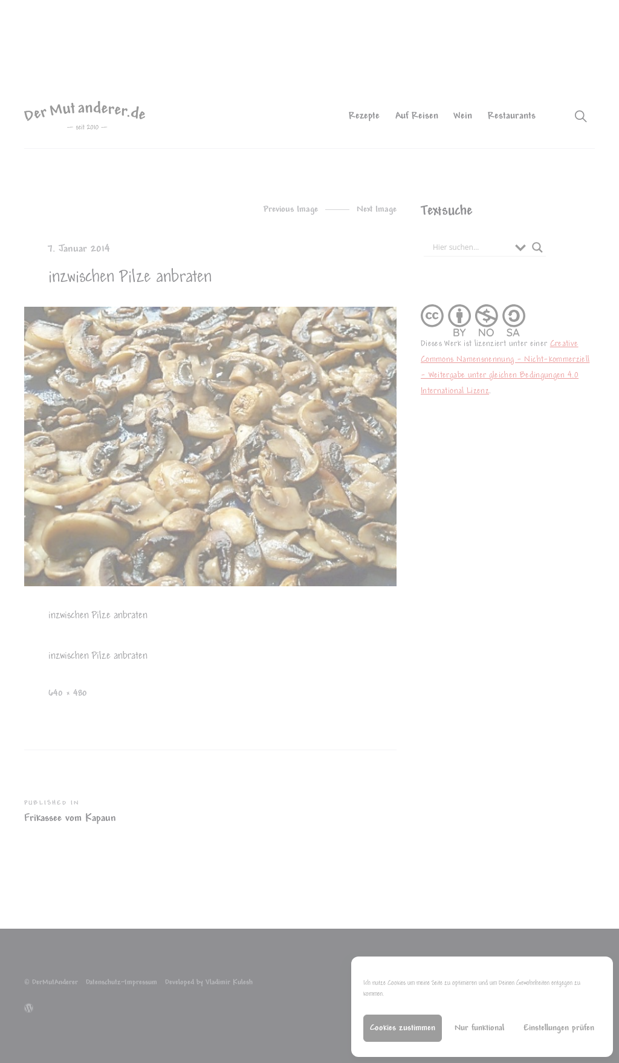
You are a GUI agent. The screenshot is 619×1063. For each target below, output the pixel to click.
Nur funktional (479, 1028)
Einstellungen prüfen (558, 1028)
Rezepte (364, 116)
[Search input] (471, 247)
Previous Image (291, 210)
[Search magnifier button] (537, 247)
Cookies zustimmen (402, 1028)
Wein (462, 116)
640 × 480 (67, 694)
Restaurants (512, 116)
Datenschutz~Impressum (121, 983)
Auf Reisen (416, 116)
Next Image (377, 210)
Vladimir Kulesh (229, 983)
